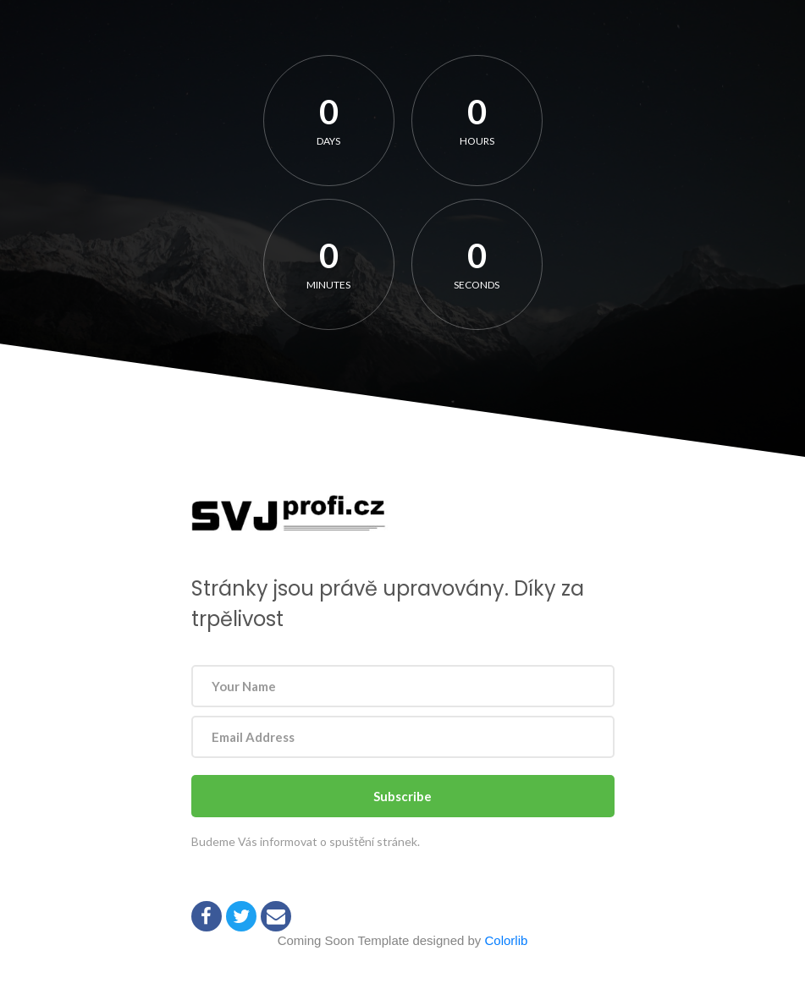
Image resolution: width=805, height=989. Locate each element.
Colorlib (506, 940)
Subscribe (402, 796)
